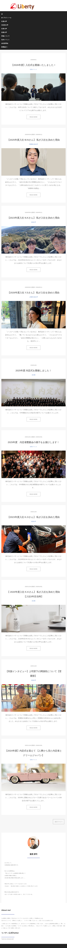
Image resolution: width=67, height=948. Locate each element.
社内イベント (5, 39)
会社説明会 (4, 43)
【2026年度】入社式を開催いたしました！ (33, 65)
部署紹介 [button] (4, 47)
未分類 (33, 375)
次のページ (58, 821)
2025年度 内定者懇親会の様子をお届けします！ (33, 442)
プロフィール (6, 17)
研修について (5, 36)
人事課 (31, 297)
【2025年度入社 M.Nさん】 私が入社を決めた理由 (33, 140)
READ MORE (33, 117)
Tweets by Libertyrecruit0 (7, 939)
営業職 (31, 144)
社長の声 (4, 28)
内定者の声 (4, 25)
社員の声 (4, 21)
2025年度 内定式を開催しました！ (34, 370)
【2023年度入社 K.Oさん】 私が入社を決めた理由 (33, 517)
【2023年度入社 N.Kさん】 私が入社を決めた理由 (34, 218)
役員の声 (4, 32)
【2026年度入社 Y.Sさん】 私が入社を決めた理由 (33, 292)
